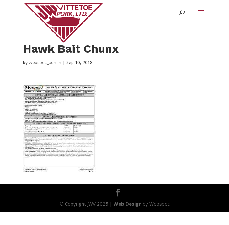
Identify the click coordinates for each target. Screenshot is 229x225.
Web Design (127, 204)
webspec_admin (45, 62)
